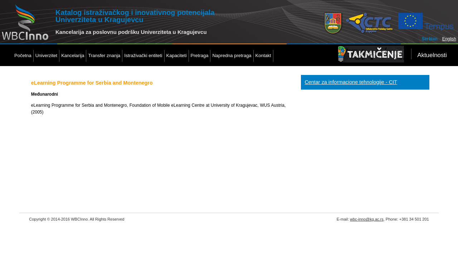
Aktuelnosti (432, 55)
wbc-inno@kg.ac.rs (367, 219)
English (449, 38)
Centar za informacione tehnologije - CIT (350, 82)
